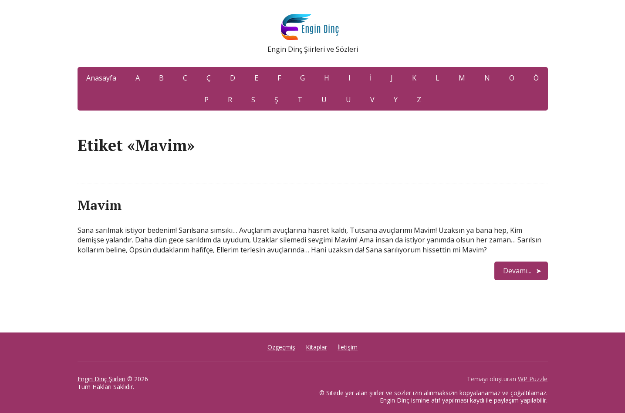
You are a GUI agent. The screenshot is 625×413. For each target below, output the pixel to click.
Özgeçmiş (281, 347)
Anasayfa (101, 78)
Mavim (100, 205)
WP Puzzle (532, 379)
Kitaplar (316, 347)
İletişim (348, 347)
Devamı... (517, 270)
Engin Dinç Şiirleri (101, 379)
